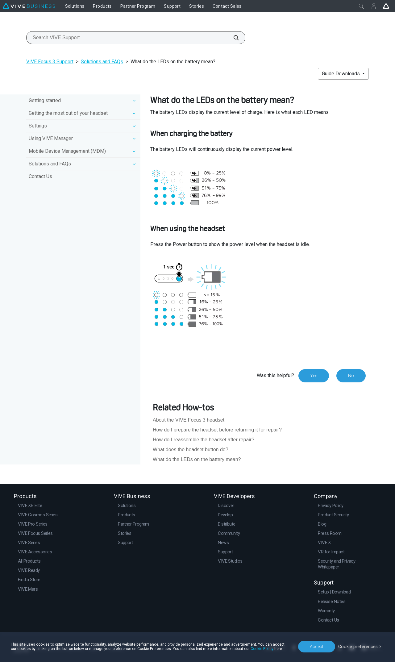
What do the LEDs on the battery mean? (197, 459)
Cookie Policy (262, 649)
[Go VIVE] (386, 6)
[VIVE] (29, 6)
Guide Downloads (341, 74)
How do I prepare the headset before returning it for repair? (217, 429)
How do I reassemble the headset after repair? (203, 439)
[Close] (361, 6)
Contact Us (40, 176)
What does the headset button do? (190, 449)
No (351, 375)
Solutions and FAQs (102, 62)
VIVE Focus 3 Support (49, 62)
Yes (313, 375)
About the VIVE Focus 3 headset (188, 420)
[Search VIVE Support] (233, 37)
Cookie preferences (358, 646)
